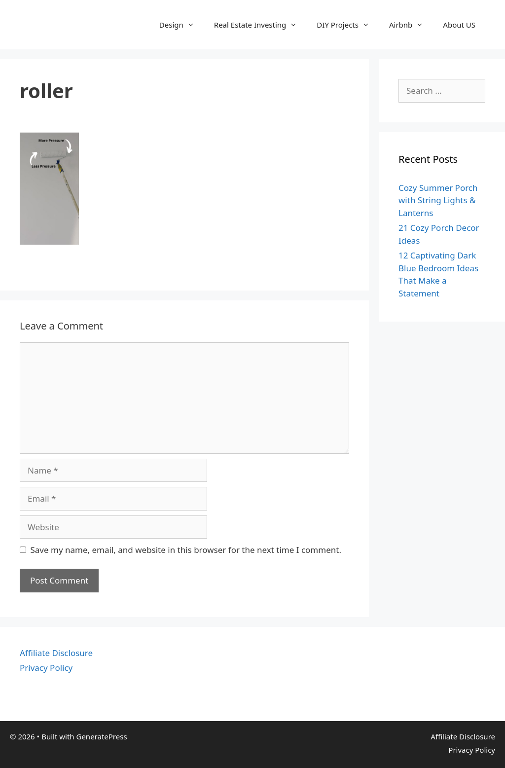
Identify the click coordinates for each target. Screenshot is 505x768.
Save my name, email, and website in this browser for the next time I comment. (186, 549)
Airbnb (411, 24)
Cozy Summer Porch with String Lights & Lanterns (438, 200)
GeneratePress (101, 736)
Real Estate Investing (260, 24)
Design (181, 24)
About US (459, 25)
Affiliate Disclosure (56, 652)
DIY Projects (348, 24)
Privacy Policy (46, 667)
